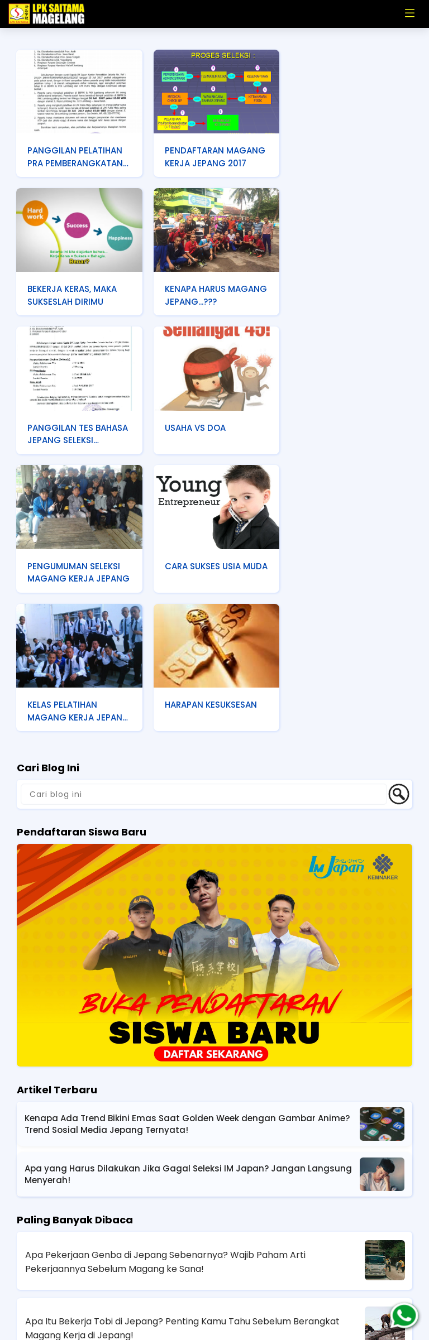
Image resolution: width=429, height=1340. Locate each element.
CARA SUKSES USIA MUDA (202, 431)
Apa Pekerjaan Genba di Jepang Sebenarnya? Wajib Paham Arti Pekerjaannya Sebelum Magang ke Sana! (165, 1120)
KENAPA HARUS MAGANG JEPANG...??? (74, 294)
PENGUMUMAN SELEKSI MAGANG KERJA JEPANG (74, 432)
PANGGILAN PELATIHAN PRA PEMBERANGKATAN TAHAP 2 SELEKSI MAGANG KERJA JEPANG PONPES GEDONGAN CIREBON (75, 157)
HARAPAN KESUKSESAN (74, 563)
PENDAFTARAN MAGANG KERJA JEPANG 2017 (214, 156)
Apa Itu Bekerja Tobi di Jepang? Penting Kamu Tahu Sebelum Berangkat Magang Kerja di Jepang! (182, 1187)
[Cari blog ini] (204, 653)
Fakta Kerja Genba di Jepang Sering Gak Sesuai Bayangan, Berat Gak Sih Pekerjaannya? (183, 1253)
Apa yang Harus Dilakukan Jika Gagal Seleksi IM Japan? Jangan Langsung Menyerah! (188, 1033)
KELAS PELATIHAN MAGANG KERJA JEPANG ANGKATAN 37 (346, 432)
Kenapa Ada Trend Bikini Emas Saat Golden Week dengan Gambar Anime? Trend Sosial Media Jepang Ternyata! (187, 983)
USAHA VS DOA (329, 288)
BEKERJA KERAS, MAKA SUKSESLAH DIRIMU (343, 156)
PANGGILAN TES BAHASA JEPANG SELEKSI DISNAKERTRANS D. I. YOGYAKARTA (214, 295)
